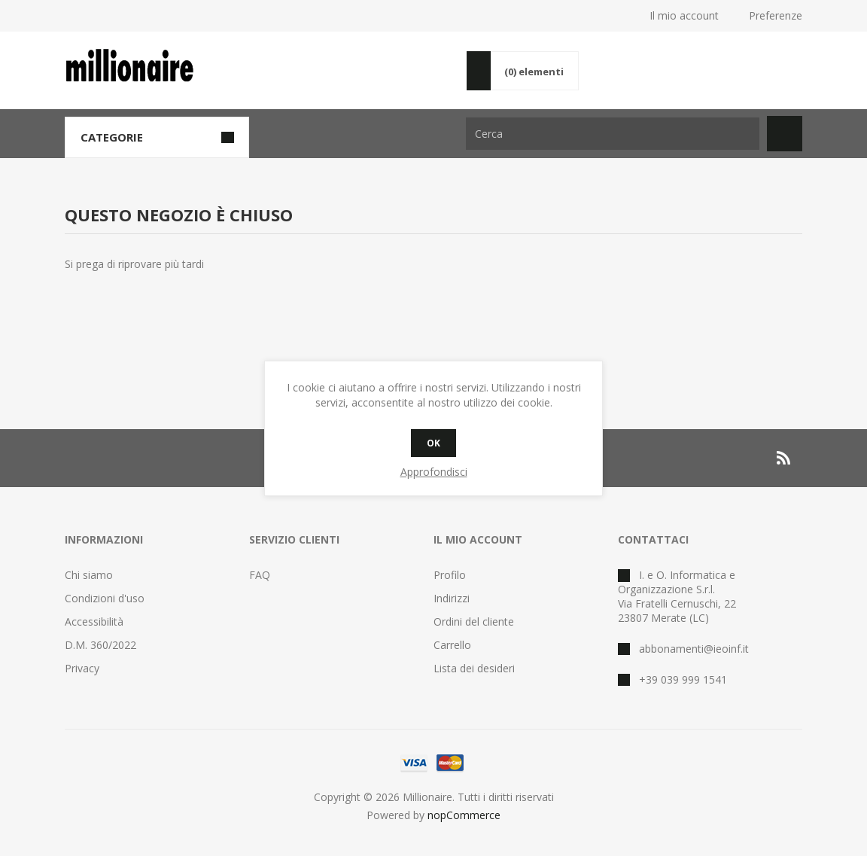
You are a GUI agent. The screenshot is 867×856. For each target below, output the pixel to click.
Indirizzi (452, 598)
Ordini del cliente (474, 621)
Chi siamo (89, 575)
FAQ (259, 575)
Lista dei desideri (474, 668)
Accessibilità (94, 621)
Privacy (82, 668)
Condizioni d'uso (104, 598)
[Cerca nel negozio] (612, 133)
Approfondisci (433, 472)
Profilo (450, 575)
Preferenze (775, 15)
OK (433, 443)
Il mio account (684, 15)
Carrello (452, 645)
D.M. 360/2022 (100, 645)
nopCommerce (463, 815)
